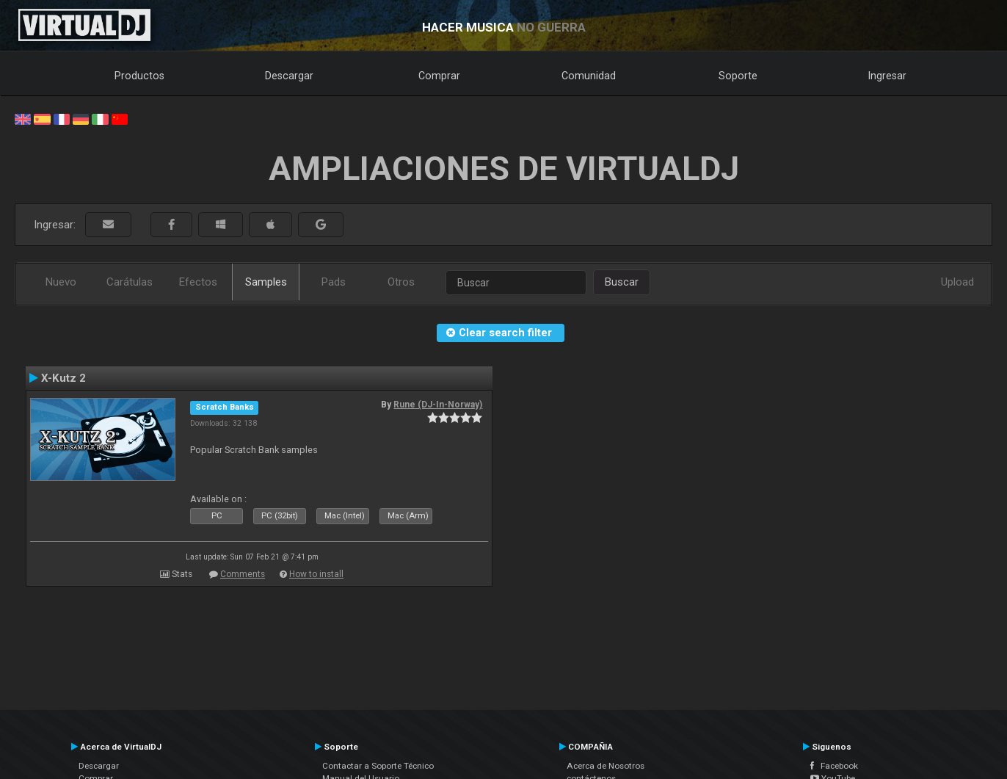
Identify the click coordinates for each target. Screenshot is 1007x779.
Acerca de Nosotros (605, 766)
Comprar (439, 75)
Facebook (834, 766)
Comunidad (588, 75)
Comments (242, 574)
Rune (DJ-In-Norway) (437, 404)
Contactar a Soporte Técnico (378, 766)
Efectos (198, 282)
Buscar (622, 282)
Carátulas (129, 282)
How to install (316, 574)
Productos (139, 75)
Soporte (738, 75)
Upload (957, 282)
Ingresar (887, 75)
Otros (401, 282)
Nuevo (61, 282)
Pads (333, 282)
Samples (266, 282)
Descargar (289, 75)
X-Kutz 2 (63, 378)
